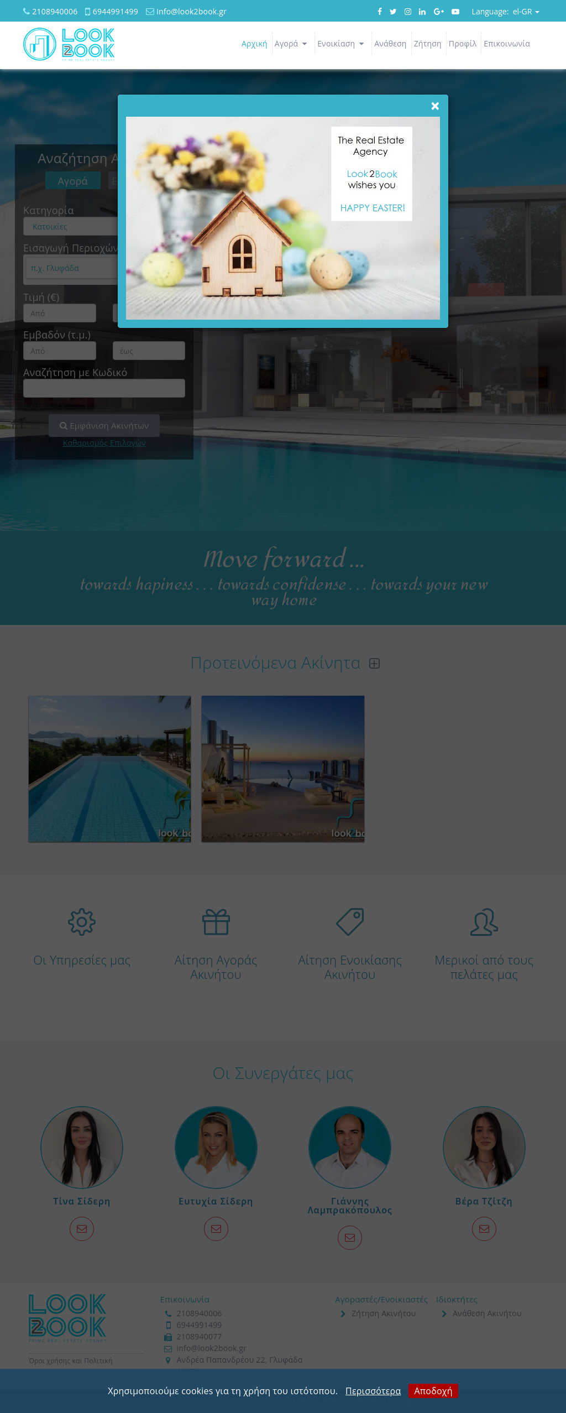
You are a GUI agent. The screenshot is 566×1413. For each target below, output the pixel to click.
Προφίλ (463, 43)
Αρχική (255, 43)
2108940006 (54, 11)
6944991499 (115, 11)
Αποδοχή (433, 1391)
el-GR (505, 11)
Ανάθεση (390, 43)
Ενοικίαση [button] (342, 43)
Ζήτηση (428, 43)
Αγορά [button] (292, 43)
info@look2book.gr (191, 11)
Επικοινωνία (507, 43)
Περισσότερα (373, 1391)
